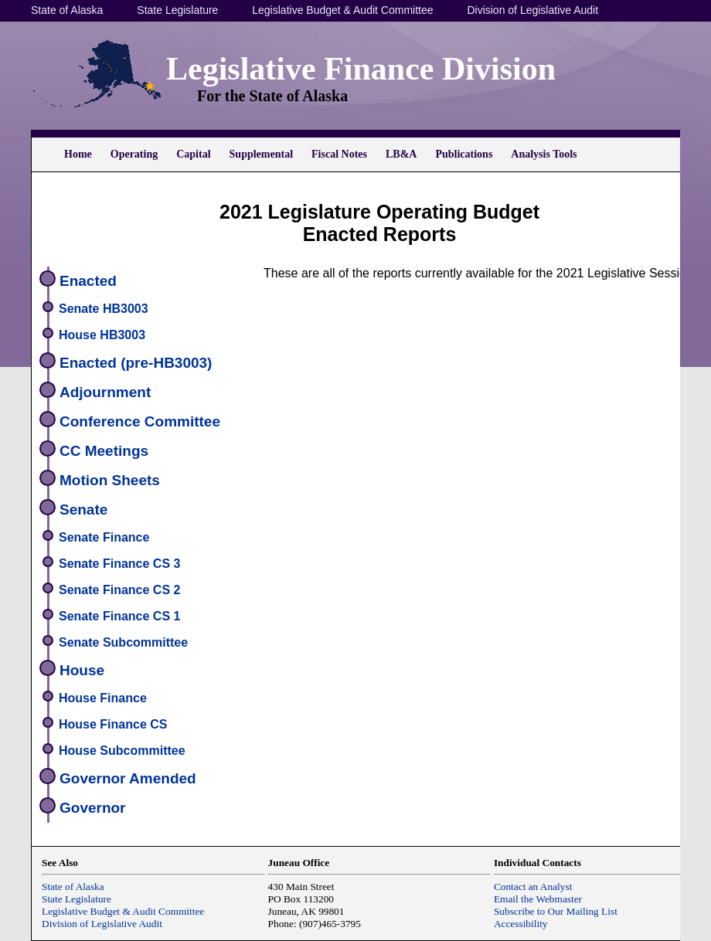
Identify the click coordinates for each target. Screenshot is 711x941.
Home (78, 154)
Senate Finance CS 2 (119, 589)
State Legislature (177, 10)
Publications (463, 154)
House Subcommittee (122, 750)
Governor (93, 808)
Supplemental (261, 154)
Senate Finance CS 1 (119, 616)
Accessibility (521, 923)
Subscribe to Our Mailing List (555, 911)
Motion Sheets (110, 480)
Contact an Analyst (533, 886)
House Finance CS (113, 724)
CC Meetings (104, 451)
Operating (134, 154)
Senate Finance (104, 537)
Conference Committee (140, 421)
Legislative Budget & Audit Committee (342, 10)
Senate (83, 509)
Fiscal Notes (339, 154)
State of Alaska (67, 10)
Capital (193, 154)
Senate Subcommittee (123, 642)
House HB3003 (102, 334)
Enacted (88, 281)
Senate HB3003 (103, 308)
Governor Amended (128, 778)
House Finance (103, 698)
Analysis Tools (544, 154)
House (82, 670)
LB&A (401, 154)
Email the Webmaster (538, 899)
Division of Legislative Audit (532, 10)
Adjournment (105, 392)
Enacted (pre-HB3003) (136, 363)
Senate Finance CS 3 (119, 563)
